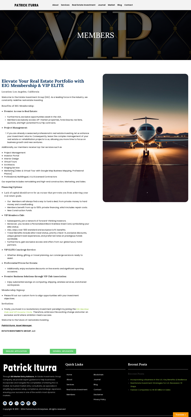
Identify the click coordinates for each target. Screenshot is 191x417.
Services (65, 5)
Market (111, 5)
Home (69, 374)
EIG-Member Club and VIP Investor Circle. (42, 311)
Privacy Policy (100, 399)
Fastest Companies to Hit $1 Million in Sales (150, 389)
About (55, 5)
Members (71, 394)
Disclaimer (98, 394)
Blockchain (98, 374)
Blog (119, 5)
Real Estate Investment (83, 5)
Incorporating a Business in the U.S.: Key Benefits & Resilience (159, 379)
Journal (101, 5)
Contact (128, 5)
